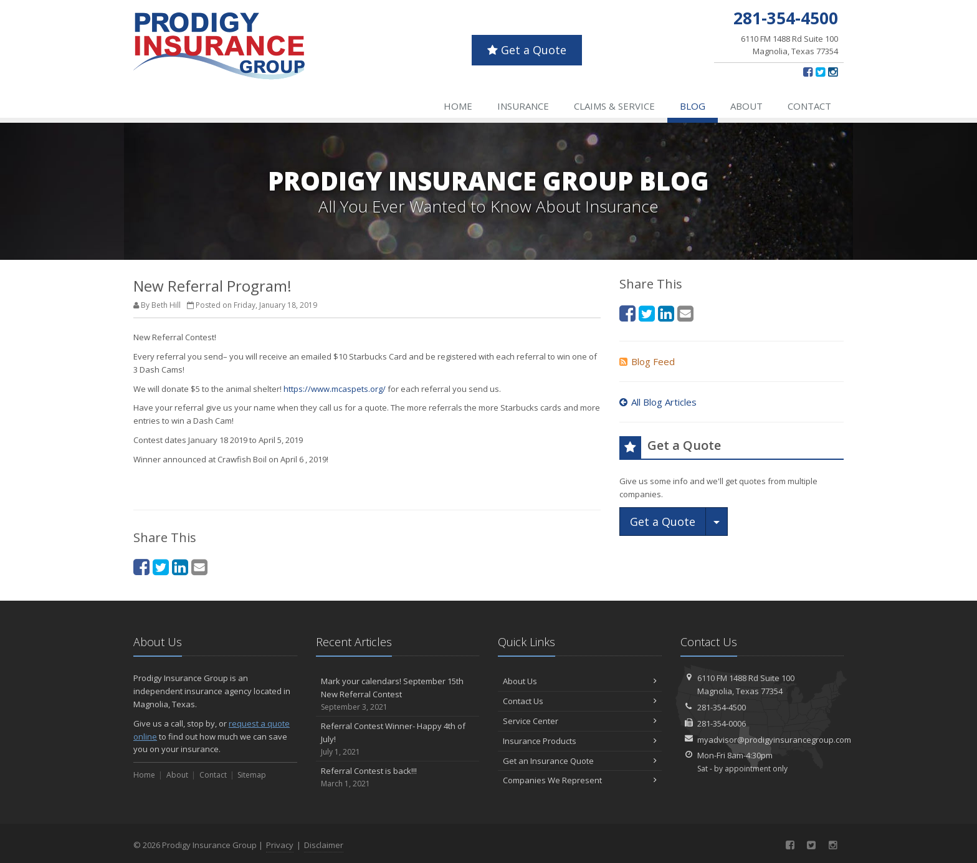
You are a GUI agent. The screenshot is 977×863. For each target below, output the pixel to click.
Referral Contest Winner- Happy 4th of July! (398, 739)
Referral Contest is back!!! (398, 777)
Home (458, 106)
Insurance (523, 106)
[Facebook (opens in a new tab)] (808, 71)
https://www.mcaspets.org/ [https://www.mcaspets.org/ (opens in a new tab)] (335, 388)
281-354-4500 (721, 707)
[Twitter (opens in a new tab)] (820, 71)
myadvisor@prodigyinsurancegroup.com (774, 739)
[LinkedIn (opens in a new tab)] (180, 566)
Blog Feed (647, 361)
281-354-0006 (721, 723)
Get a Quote (526, 49)
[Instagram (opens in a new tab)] (832, 71)
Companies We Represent (580, 780)
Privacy (279, 845)
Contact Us (580, 701)
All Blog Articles (658, 402)
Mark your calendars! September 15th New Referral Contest (398, 694)
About (746, 106)
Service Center (580, 721)
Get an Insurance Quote (580, 760)
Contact (809, 106)
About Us (580, 681)
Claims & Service (614, 106)
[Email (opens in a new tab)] (199, 566)
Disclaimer (323, 845)
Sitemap (251, 775)
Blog (692, 106)
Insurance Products (580, 740)
